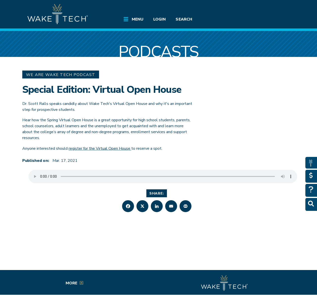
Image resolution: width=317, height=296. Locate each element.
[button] (128, 206)
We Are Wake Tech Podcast (60, 74)
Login (159, 19)
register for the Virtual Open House (100, 148)
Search (184, 19)
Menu (137, 19)
